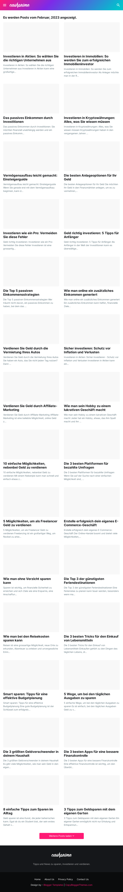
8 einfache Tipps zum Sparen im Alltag (28, 811)
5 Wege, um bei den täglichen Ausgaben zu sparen (87, 696)
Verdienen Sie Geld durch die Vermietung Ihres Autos (25, 350)
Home (37, 879)
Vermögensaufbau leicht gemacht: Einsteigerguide (30, 177)
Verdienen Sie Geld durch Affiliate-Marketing (30, 408)
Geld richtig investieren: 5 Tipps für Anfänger (91, 235)
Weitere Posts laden (60, 835)
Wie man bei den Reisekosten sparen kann (26, 638)
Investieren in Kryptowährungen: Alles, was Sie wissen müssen (89, 120)
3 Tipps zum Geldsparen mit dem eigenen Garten (89, 811)
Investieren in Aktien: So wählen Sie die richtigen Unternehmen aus (31, 58)
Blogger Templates (53, 884)
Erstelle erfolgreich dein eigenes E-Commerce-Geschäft (91, 523)
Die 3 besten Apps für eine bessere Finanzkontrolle (91, 753)
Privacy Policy (65, 879)
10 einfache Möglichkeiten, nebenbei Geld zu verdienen (25, 465)
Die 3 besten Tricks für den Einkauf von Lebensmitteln (91, 638)
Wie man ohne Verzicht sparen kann (27, 581)
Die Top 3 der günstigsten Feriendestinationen (84, 581)
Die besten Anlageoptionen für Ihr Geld (90, 177)
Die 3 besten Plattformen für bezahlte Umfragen (86, 465)
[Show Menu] (4, 5)
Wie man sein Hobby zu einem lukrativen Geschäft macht (87, 408)
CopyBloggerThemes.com (78, 884)
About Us (49, 879)
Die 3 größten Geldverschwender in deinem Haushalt (30, 753)
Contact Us (83, 879)
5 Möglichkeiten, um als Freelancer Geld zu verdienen (30, 523)
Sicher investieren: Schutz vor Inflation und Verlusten (87, 350)
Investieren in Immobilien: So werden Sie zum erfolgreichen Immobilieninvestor (87, 60)
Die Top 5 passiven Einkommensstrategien (21, 292)
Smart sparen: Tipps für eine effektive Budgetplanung (25, 696)
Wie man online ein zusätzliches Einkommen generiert (88, 292)
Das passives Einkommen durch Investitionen (28, 120)
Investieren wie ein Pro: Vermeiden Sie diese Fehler (30, 235)
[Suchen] (119, 5)
